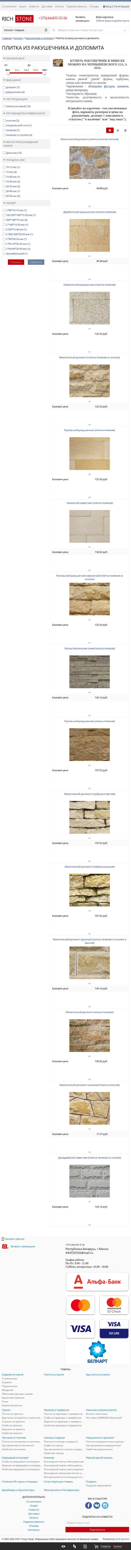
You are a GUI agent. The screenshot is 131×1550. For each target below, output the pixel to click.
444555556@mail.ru (79, 1253)
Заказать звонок (13, 1239)
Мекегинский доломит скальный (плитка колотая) (90, 1085)
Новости (34, 6)
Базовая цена (13, 58)
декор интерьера (76, 90)
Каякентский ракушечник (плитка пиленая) (90, 284)
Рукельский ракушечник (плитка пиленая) (89, 430)
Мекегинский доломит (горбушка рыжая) (90, 866)
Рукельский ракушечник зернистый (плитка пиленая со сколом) (89, 577)
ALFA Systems (122, 1538)
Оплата (59, 6)
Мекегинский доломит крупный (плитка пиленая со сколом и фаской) (89, 941)
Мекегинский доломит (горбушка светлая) (89, 794)
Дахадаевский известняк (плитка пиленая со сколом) (89, 1157)
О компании (9, 6)
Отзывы (94, 6)
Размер (9, 203)
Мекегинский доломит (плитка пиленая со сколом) (89, 357)
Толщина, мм (14, 160)
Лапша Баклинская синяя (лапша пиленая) (89, 648)
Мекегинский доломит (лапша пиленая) (89, 1012)
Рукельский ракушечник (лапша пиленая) (89, 721)
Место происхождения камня (20, 143)
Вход (108, 6)
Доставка (47, 6)
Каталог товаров (25, 30)
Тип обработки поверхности (24, 113)
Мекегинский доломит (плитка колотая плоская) (90, 139)
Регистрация (121, 6)
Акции (22, 6)
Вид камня (12, 80)
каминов (122, 86)
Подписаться (97, 1529)
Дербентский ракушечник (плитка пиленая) (89, 212)
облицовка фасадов (101, 86)
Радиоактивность (76, 6)
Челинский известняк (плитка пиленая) (89, 503)
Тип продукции (15, 99)
